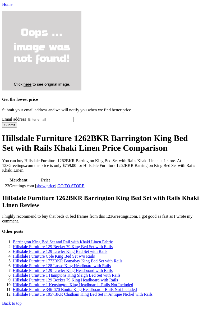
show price (45, 186)
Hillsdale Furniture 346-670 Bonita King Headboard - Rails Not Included (75, 289)
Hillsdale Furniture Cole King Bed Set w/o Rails (54, 256)
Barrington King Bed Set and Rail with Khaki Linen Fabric (63, 242)
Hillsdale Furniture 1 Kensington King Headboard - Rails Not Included (73, 284)
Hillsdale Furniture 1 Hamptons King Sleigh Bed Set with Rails (67, 275)
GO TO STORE (70, 186)
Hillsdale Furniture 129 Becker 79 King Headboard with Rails (65, 280)
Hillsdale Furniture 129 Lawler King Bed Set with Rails (60, 251)
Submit (9, 125)
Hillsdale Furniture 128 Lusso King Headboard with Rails (62, 265)
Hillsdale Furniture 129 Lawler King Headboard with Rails (63, 270)
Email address (14, 119)
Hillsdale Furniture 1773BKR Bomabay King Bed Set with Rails (67, 261)
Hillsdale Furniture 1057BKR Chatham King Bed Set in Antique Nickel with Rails (83, 294)
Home (7, 4)
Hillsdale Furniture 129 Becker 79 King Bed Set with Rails (63, 246)
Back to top (12, 303)
